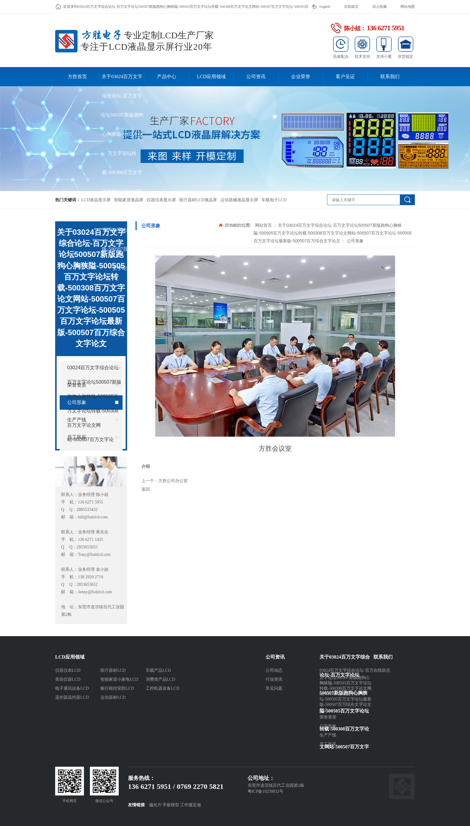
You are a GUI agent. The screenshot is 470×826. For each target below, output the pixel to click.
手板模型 (170, 805)
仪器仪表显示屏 (161, 200)
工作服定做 (190, 805)
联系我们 (390, 76)
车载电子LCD (274, 200)
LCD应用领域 (211, 76)
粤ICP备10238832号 (266, 791)
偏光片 (155, 805)
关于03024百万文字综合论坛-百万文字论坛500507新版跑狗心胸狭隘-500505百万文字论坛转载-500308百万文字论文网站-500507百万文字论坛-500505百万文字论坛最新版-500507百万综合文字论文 (122, 80)
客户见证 (345, 76)
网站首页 (263, 225)
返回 (145, 489)
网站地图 (407, 6)
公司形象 (355, 240)
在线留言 (351, 6)
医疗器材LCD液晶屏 (198, 200)
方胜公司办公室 (173, 480)
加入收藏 (379, 6)
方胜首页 (77, 76)
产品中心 (166, 76)
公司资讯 (256, 76)
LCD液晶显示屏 (96, 200)
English (324, 6)
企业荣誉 (300, 76)
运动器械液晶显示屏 (239, 200)
